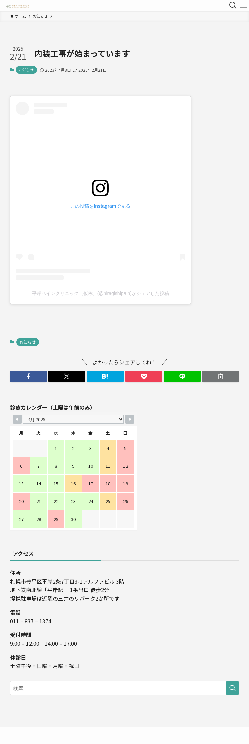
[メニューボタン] (243, 5)
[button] (28, 376)
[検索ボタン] (233, 5)
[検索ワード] (124, 688)
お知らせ (26, 69)
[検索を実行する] (232, 688)
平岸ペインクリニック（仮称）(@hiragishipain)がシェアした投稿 (100, 293)
